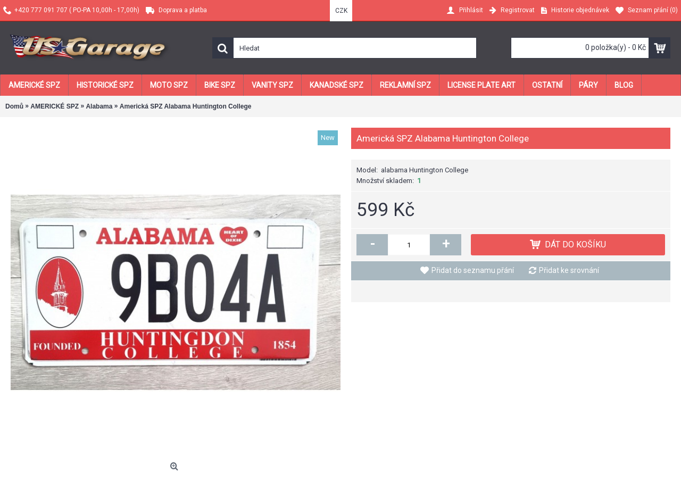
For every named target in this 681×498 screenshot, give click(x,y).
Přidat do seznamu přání (472, 270)
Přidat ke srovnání (569, 270)
